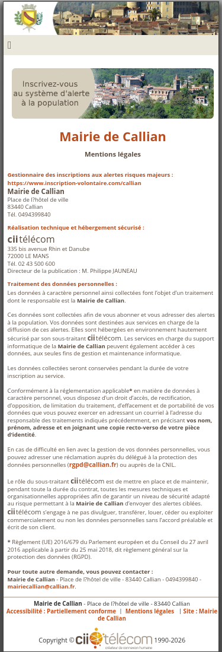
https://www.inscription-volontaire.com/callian (74, 183)
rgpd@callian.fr (93, 464)
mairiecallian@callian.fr (41, 586)
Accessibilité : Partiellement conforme (61, 611)
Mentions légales (150, 611)
